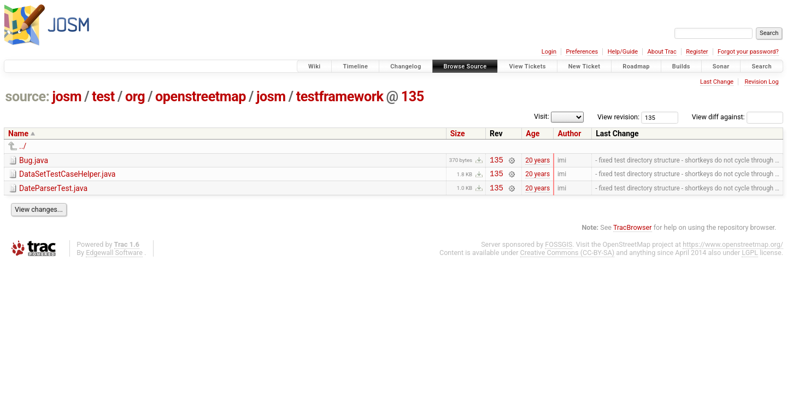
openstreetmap (200, 97)
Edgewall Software (114, 257)
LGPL (750, 257)
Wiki (314, 66)
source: (27, 97)
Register (697, 51)
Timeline (355, 66)
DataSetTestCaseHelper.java (67, 175)
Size (457, 133)
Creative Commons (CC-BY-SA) (567, 257)
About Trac (662, 51)
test (103, 97)
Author (569, 133)
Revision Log (761, 81)
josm (66, 97)
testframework (340, 97)
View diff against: (737, 117)
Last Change (716, 81)
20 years (537, 161)
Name (18, 133)
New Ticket (584, 66)
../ (22, 146)
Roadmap (636, 66)
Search (761, 66)
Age (532, 133)
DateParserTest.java (53, 191)
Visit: (541, 116)
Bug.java (33, 160)
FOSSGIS (558, 249)
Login (549, 51)
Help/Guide (623, 51)
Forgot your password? (748, 51)
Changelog (405, 66)
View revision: (618, 117)
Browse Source (465, 66)
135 (412, 97)
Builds (681, 66)
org (135, 97)
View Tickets (527, 66)
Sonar (721, 66)
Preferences (582, 51)
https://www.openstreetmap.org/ (733, 249)
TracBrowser (632, 232)
